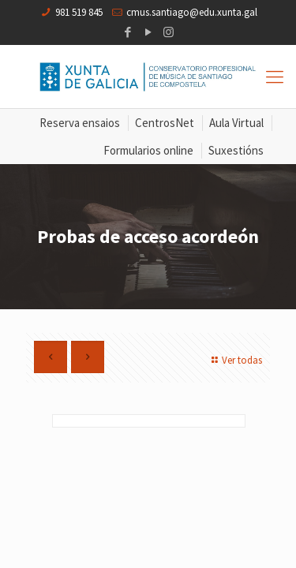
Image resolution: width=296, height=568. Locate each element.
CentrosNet (164, 122)
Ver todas (235, 360)
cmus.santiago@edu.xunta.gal (191, 12)
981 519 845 (79, 12)
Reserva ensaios (79, 122)
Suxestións (236, 150)
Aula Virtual (236, 122)
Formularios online (148, 150)
